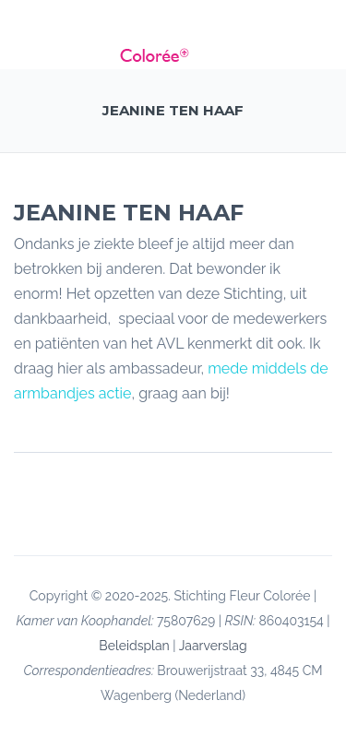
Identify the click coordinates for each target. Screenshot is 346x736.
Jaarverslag (213, 645)
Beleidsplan (134, 645)
